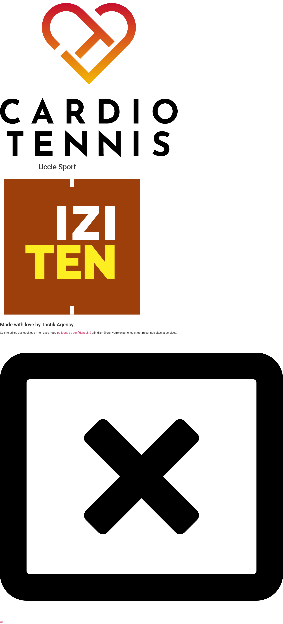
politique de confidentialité (74, 332)
